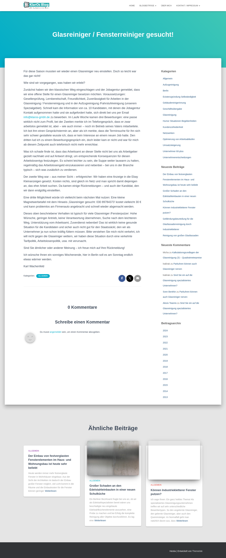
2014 (165, 391)
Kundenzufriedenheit (173, 127)
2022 (165, 342)
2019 (165, 361)
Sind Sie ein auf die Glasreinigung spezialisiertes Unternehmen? (177, 280)
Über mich (166, 6)
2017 (165, 373)
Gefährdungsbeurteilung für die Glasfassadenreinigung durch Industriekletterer (178, 224)
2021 (165, 348)
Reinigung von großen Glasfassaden (181, 235)
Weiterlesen (50, 491)
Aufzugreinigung (171, 84)
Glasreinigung (169, 115)
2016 (165, 379)
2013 (165, 397)
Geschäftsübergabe (172, 109)
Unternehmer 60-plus (173, 151)
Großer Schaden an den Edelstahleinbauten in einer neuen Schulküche (179, 196)
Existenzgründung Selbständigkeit (179, 97)
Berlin (166, 90)
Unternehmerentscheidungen (177, 157)
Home (132, 6)
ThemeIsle (197, 551)
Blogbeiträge (148, 6)
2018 (165, 367)
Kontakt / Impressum (188, 6)
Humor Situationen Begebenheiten (179, 121)
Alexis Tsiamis (170, 303)
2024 (165, 330)
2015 (165, 385)
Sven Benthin (169, 291)
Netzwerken (169, 133)
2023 (165, 336)
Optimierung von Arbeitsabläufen (179, 139)
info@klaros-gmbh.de (37, 117)
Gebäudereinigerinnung (174, 102)
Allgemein (43, 276)
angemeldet (55, 332)
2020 (165, 354)
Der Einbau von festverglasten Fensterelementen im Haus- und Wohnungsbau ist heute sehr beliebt (180, 179)
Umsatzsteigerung (172, 145)
